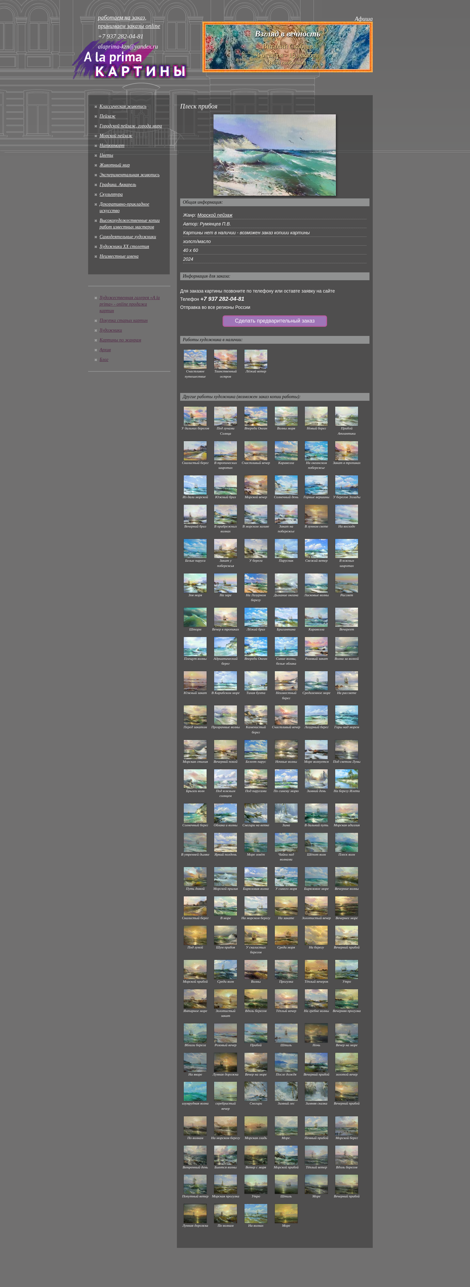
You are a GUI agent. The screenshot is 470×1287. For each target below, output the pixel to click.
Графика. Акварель (118, 184)
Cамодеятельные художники (128, 236)
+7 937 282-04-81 (222, 299)
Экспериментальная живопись (130, 174)
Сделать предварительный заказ (275, 321)
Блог (104, 359)
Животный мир (115, 165)
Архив (105, 349)
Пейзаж (108, 116)
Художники (111, 330)
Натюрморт (112, 145)
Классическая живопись (123, 106)
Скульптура (111, 194)
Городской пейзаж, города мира (131, 125)
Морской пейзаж (116, 135)
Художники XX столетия (124, 246)
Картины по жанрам (120, 340)
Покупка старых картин (124, 320)
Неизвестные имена (119, 256)
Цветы (106, 155)
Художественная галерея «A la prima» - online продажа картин (130, 304)
